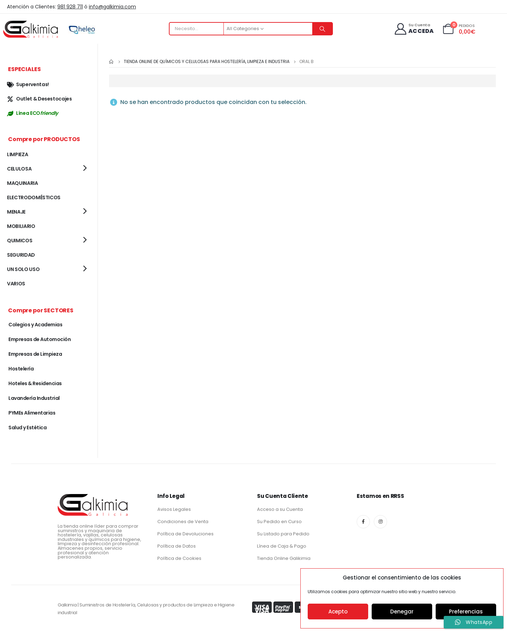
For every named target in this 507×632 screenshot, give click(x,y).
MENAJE (16, 211)
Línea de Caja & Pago (281, 546)
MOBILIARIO (21, 226)
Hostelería (21, 368)
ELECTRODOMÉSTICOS (33, 197)
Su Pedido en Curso (279, 521)
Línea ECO (32, 113)
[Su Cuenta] (414, 29)
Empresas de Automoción (39, 339)
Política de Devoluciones (185, 533)
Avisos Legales (174, 509)
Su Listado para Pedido (283, 533)
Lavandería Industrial (34, 398)
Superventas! (28, 84)
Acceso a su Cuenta (280, 509)
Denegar (402, 611)
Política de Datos (176, 546)
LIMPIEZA (17, 154)
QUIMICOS (19, 240)
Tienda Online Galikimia (283, 558)
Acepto (338, 611)
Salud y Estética (27, 427)
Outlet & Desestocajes (39, 98)
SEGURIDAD (21, 254)
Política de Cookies (179, 558)
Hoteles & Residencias (35, 383)
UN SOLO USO (23, 269)
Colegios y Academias (35, 324)
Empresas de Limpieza (35, 353)
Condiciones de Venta (182, 521)
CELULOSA (19, 168)
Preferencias (466, 611)
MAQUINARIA (22, 183)
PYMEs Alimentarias (31, 412)
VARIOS (16, 283)
